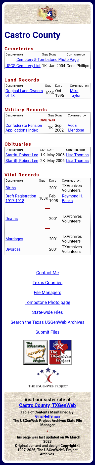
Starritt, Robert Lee (21, 155)
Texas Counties (47, 282)
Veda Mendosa (76, 128)
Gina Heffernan (47, 416)
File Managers (47, 292)
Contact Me (47, 272)
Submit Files (48, 332)
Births (10, 188)
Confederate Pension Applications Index (23, 128)
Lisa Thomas (77, 155)
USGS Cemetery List (23, 65)
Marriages (14, 239)
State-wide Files (47, 312)
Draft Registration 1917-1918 (20, 198)
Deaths (11, 218)
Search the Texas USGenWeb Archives (48, 322)
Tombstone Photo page (47, 302)
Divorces (13, 249)
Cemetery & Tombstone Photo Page (47, 59)
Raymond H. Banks (72, 198)
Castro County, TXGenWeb (47, 405)
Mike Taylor (75, 93)
